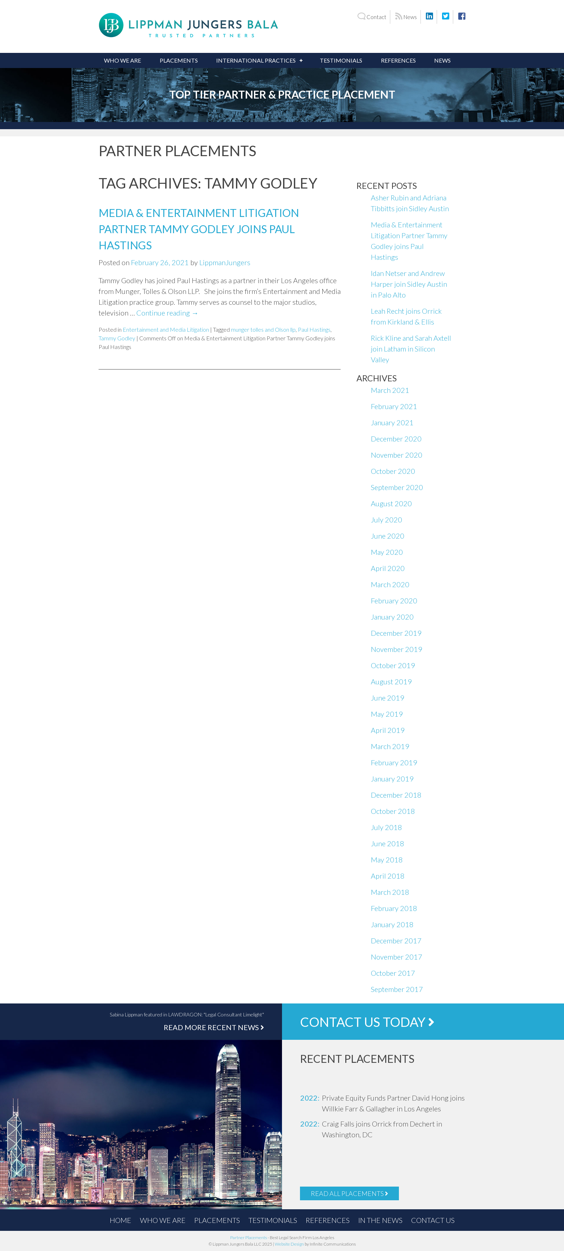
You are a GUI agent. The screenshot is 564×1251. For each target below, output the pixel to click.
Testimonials (341, 60)
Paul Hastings (314, 329)
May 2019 (387, 714)
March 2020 (390, 584)
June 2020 (387, 535)
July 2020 (386, 519)
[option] (390, 1103)
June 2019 (387, 697)
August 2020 (391, 503)
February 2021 (394, 406)
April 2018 (388, 875)
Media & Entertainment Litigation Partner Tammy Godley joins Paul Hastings (199, 228)
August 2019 (391, 681)
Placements (179, 60)
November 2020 (396, 454)
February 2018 (394, 908)
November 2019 (396, 649)
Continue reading (167, 312)
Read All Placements (349, 1193)
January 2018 (392, 924)
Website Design (289, 1244)
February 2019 (394, 762)
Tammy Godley (117, 338)
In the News (380, 1220)
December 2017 (396, 940)
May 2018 (387, 859)
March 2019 (390, 746)
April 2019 (388, 730)
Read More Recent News (214, 1027)
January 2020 (392, 616)
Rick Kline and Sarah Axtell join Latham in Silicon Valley (411, 349)
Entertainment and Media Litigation (166, 329)
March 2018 (390, 892)
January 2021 (392, 422)
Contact (371, 16)
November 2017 (396, 956)
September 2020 (397, 487)
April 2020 (388, 568)
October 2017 (393, 973)
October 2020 (393, 471)
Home (120, 1220)
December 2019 (396, 633)
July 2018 (386, 827)
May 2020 (387, 552)
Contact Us (433, 1220)
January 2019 (392, 778)
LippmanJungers (224, 262)
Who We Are (122, 60)
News (406, 16)
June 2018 (387, 843)
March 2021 (390, 390)
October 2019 (393, 665)
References (398, 60)
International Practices (256, 60)
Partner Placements (248, 1237)
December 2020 (396, 438)
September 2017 (397, 989)
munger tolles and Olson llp (263, 329)
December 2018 (396, 794)
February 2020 (394, 600)
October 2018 (393, 811)
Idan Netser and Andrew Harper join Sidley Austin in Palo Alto (409, 284)
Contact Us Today (367, 1022)
